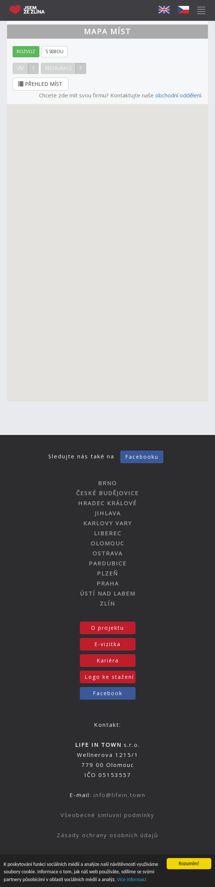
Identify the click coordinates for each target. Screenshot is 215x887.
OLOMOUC (107, 543)
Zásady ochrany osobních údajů (107, 835)
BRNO (107, 483)
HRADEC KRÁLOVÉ (107, 503)
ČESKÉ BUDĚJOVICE (107, 493)
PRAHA (108, 583)
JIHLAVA (108, 513)
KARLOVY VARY (107, 523)
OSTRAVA (107, 553)
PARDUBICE (108, 563)
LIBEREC (107, 533)
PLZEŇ (107, 573)
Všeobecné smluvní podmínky (107, 815)
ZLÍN (107, 603)
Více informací (131, 881)
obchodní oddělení (178, 95)
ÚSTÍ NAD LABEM (108, 593)
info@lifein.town (120, 795)
